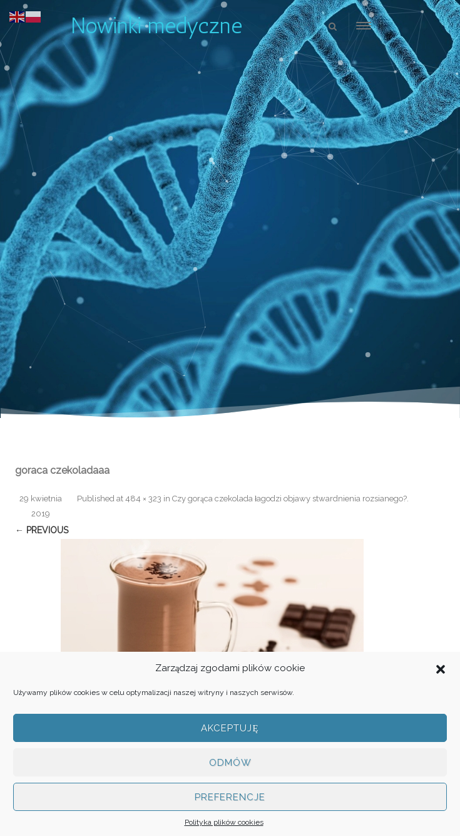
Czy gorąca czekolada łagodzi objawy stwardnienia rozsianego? (289, 498)
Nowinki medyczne (156, 26)
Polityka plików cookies (224, 822)
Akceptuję (229, 728)
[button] (440, 668)
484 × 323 (143, 498)
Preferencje (230, 797)
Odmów (230, 762)
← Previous (41, 530)
